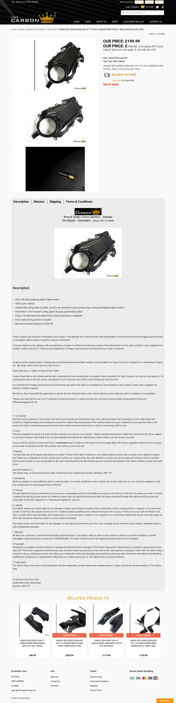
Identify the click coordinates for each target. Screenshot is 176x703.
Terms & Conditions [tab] (79, 201)
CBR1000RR (52, 29)
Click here (116, 80)
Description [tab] (21, 201)
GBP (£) (139, 2)
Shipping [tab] (55, 201)
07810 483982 (32, 2)
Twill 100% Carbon (116, 61)
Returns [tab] (39, 201)
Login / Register (132, 7)
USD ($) (149, 2)
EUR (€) (159, 2)
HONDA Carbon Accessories (31, 29)
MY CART (148, 7)
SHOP (13, 29)
